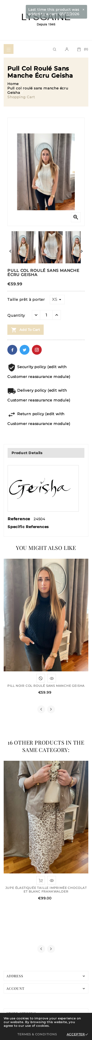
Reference (20, 519)
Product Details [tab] (27, 453)
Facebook (12, 350)
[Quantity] (46, 315)
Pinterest (37, 350)
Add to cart (25, 330)
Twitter (24, 350)
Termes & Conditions (37, 1034)
